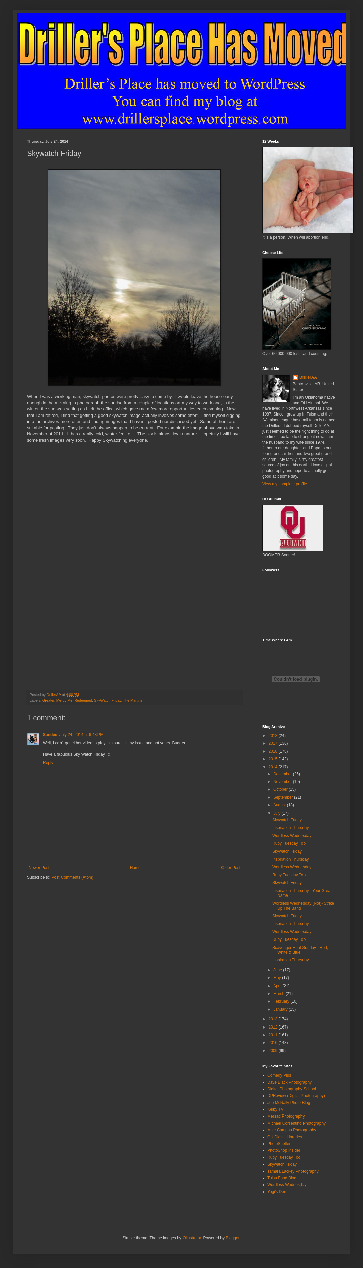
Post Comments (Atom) (72, 877)
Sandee (50, 734)
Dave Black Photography (289, 1082)
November (283, 781)
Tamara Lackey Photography (293, 1171)
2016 (274, 751)
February (281, 1001)
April (277, 985)
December (283, 774)
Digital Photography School (291, 1089)
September (283, 797)
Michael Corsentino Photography (296, 1123)
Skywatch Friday (287, 820)
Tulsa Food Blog (281, 1178)
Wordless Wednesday (291, 835)
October (281, 789)
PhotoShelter (278, 1143)
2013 (274, 1019)
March (279, 993)
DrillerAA (308, 377)
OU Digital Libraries (284, 1137)
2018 (274, 735)
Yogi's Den (276, 1191)
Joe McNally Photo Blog (288, 1102)
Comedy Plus (279, 1075)
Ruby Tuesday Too (289, 843)
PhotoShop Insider (283, 1150)
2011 (274, 1035)
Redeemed (83, 700)
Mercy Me (64, 700)
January (281, 1009)
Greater (48, 700)
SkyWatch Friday (107, 700)
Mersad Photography (286, 1116)
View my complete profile (284, 484)
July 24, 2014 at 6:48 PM (81, 734)
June (278, 970)
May (277, 977)
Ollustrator (192, 1238)
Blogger (232, 1238)
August (280, 805)
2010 (274, 1042)
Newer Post (39, 867)
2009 (274, 1050)
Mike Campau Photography (291, 1130)
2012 (274, 1027)
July (277, 813)
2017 (274, 743)
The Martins (132, 700)
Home (135, 867)
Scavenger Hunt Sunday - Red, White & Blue (300, 950)
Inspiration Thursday (290, 827)
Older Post (230, 867)
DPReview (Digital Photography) (296, 1095)
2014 (274, 766)
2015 (274, 759)
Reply (48, 762)
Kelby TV (275, 1109)
